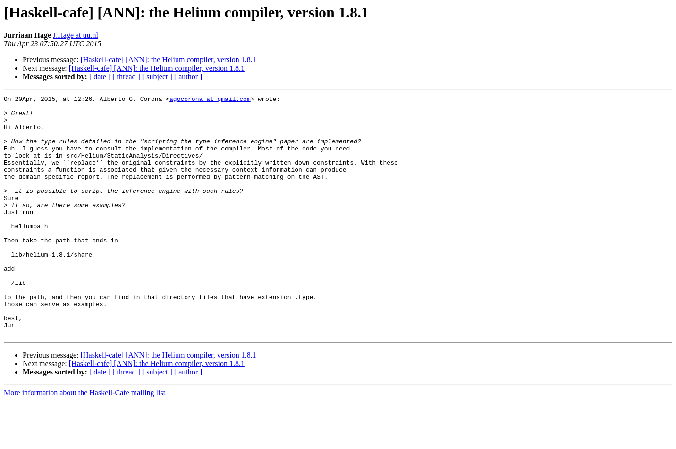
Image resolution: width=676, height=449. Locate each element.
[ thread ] (126, 77)
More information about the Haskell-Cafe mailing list (84, 441)
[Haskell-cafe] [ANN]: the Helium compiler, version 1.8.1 (168, 60)
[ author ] (188, 77)
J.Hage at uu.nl (75, 35)
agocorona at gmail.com (210, 100)
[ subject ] (157, 77)
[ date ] (99, 77)
